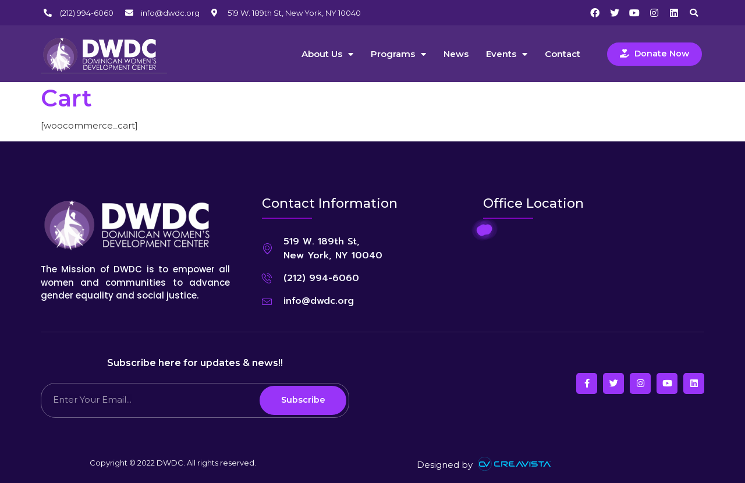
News (456, 54)
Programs (398, 54)
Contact (562, 54)
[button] (693, 12)
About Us (327, 54)
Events (506, 54)
